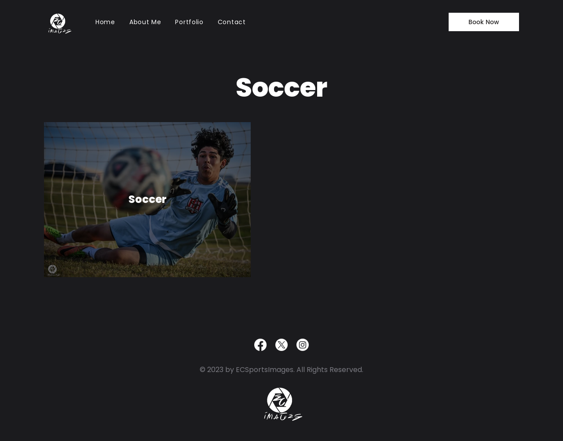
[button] (189, 22)
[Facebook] (260, 345)
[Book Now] (484, 22)
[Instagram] (302, 345)
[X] (281, 345)
